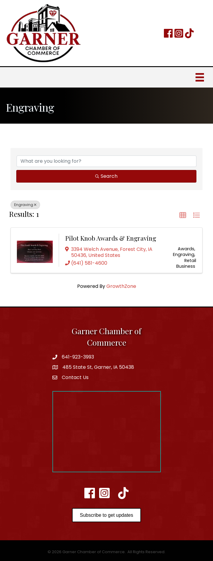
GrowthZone (121, 286)
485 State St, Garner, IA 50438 (98, 367)
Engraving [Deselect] (25, 204)
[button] (183, 215)
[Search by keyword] (106, 161)
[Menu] (200, 77)
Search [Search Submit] (106, 176)
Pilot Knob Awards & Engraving (110, 238)
